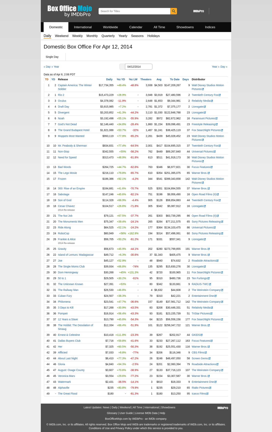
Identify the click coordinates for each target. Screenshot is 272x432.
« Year (55, 66)
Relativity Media (202, 100)
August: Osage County (71, 370)
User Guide (126, 413)
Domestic (56, 27)
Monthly (92, 36)
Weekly (77, 36)
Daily (109, 79)
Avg (159, 79)
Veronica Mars (66, 375)
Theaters (145, 79)
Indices (210, 27)
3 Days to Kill (65, 307)
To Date (174, 79)
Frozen (62, 178)
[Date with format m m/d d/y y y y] (138, 67)
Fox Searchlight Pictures (207, 130)
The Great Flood (67, 393)
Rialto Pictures (202, 387)
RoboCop (63, 233)
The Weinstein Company (207, 289)
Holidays (153, 36)
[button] (122, 67)
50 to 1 (62, 278)
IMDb (152, 418)
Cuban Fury (65, 295)
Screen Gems (201, 358)
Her (60, 346)
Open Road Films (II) (205, 194)
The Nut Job (65, 215)
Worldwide (110, 27)
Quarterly (108, 36)
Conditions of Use (99, 428)
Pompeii (63, 313)
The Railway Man (68, 289)
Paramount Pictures (205, 118)
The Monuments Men (70, 221)
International (83, 27)
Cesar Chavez (66, 206)
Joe (60, 260)
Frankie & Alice (67, 239)
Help (162, 413)
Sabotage (63, 194)
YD (53, 79)
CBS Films (199, 352)
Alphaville (63, 387)
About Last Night (68, 358)
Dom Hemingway (68, 272)
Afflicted (62, 352)
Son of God (64, 200)
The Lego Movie (67, 172)
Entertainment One (204, 295)
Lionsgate (199, 106)
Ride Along (64, 227)
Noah (61, 118)
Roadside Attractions (205, 260)
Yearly (122, 36)
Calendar (135, 27)
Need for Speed (67, 157)
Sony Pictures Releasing (207, 221)
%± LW (133, 79)
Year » (215, 66)
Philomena (64, 301)
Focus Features (202, 167)
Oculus (62, 100)
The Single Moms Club (71, 266)
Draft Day (63, 106)
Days (185, 79)
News (106, 407)
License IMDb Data (146, 413)
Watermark (64, 381)
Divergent (63, 112)
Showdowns (185, 27)
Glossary (112, 413)
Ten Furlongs (201, 278)
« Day (47, 66)
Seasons (137, 36)
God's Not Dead (67, 124)
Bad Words (64, 167)
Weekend (62, 36)
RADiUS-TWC (201, 284)
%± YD (121, 79)
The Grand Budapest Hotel (74, 130)
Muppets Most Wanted (71, 135)
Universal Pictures (204, 151)
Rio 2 (61, 94)
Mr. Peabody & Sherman (72, 145)
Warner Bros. (201, 172)
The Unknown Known (70, 284)
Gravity (62, 248)
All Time (159, 27)
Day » (223, 66)
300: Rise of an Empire (71, 188)
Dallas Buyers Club (69, 340)
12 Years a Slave (68, 319)
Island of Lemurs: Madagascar (76, 254)
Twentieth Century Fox (206, 94)
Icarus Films (200, 393)
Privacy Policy (124, 428)
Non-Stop (63, 151)
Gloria (61, 364)
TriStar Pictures (202, 313)
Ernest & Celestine (69, 334)
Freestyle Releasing (205, 124)
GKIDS (197, 334)
